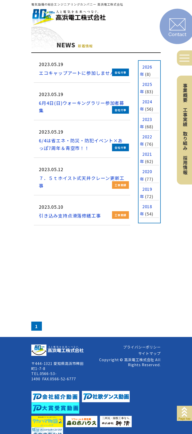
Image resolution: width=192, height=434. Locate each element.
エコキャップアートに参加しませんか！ (81, 73)
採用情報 (185, 165)
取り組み (185, 140)
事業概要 (185, 92)
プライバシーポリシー (142, 347)
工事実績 (185, 117)
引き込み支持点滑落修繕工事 (70, 215)
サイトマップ (149, 353)
